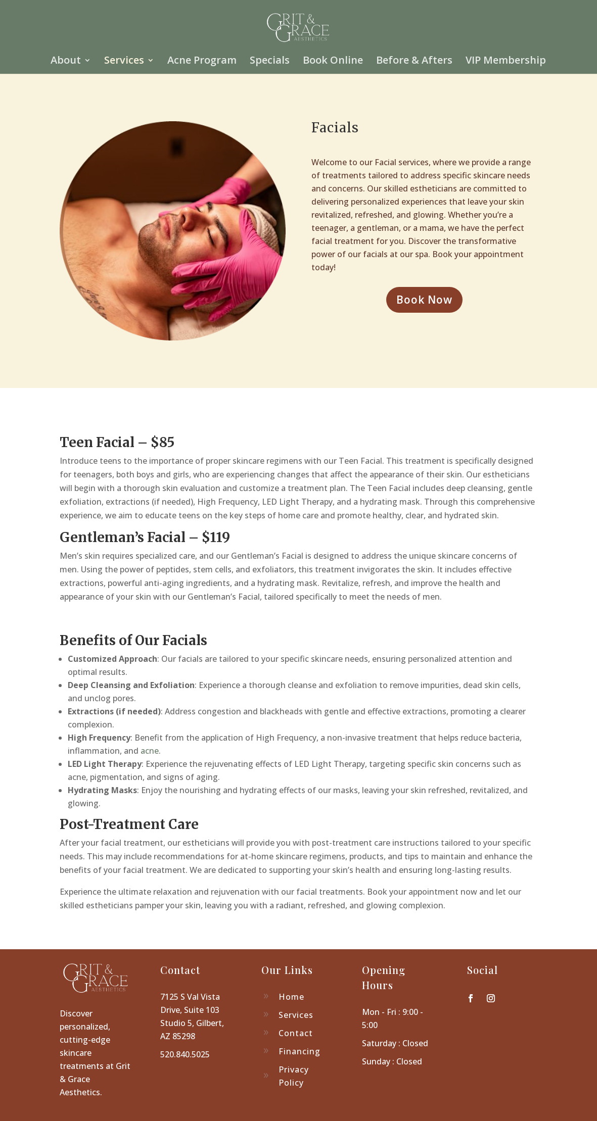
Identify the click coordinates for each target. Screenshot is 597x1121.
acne (150, 750)
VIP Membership (506, 62)
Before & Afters (414, 62)
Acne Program (202, 62)
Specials (270, 62)
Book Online (333, 62)
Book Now (424, 300)
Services (124, 62)
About (66, 62)
